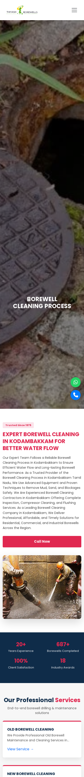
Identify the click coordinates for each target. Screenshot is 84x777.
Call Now (42, 541)
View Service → (20, 749)
